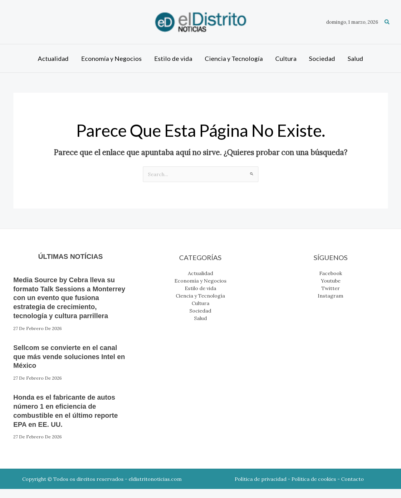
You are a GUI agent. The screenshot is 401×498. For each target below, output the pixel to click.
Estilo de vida (200, 288)
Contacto (352, 488)
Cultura (200, 303)
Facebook (330, 273)
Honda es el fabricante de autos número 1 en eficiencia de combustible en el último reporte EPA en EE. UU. (69, 419)
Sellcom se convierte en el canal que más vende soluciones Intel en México (60, 365)
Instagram (330, 296)
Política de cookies (313, 488)
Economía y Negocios (200, 281)
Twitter (330, 288)
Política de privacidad (260, 488)
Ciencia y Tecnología (200, 296)
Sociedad (200, 311)
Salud (200, 318)
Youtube (330, 281)
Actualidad (200, 273)
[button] (387, 22)
